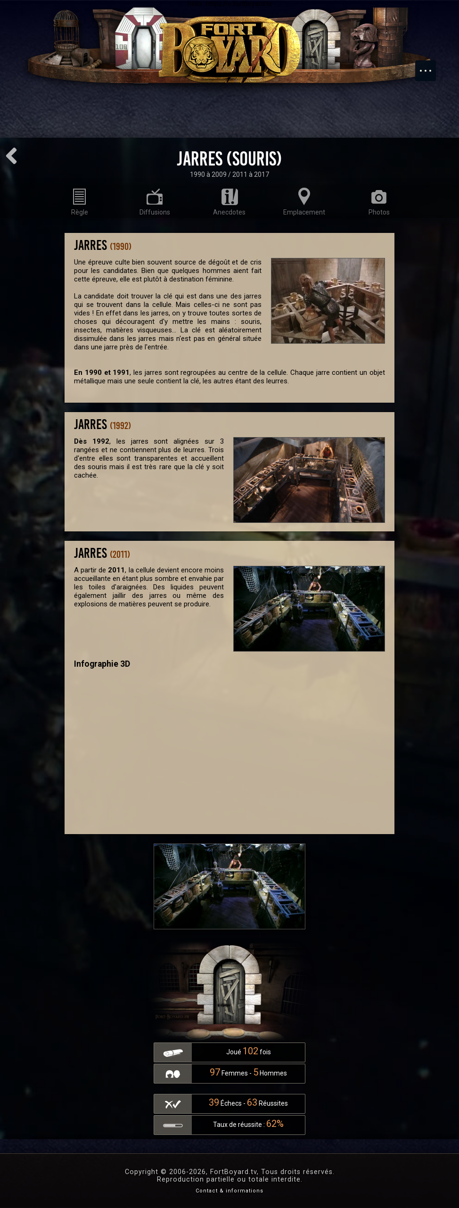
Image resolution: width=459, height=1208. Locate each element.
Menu (430, 66)
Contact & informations (229, 1191)
